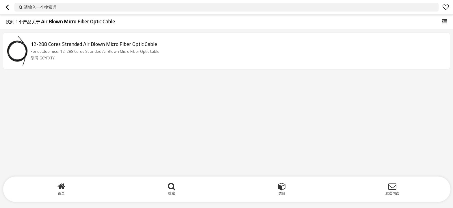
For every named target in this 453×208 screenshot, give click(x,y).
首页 (61, 193)
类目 (282, 193)
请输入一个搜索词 (40, 7)
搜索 (171, 193)
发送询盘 (392, 193)
